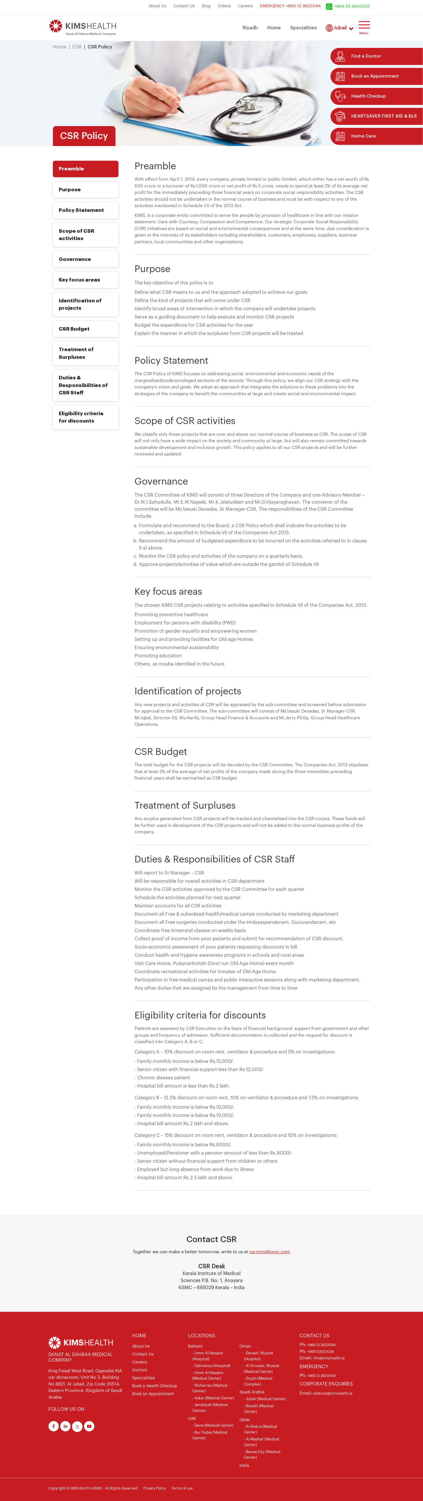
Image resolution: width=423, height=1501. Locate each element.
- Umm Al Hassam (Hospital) (207, 1356)
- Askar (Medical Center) (213, 1398)
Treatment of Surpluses (76, 353)
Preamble (71, 168)
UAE (192, 1419)
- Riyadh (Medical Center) (258, 1409)
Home (274, 28)
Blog (206, 6)
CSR (77, 47)
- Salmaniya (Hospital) (211, 1366)
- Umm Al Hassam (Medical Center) (207, 1376)
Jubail (340, 28)
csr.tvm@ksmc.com (269, 1252)
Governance (75, 259)
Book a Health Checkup (154, 1386)
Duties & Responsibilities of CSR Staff (83, 385)
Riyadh (250, 28)
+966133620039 (320, 1351)
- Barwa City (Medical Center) (262, 1455)
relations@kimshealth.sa (332, 1393)
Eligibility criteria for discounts (81, 417)
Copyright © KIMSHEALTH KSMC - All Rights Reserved (92, 1488)
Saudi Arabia (251, 1392)
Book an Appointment (153, 1394)
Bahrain (195, 1346)
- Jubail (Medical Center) (265, 1399)
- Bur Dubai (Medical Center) (209, 1435)
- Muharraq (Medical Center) (209, 1388)
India (244, 1466)
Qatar (244, 1420)
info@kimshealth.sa (329, 1358)
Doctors (139, 1370)
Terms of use (182, 1488)
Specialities (303, 28)
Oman (245, 1346)
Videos (224, 6)
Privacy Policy (154, 1488)
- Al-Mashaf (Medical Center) (261, 1442)
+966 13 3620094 (321, 1345)
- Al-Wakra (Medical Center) (260, 1429)
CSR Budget (74, 328)
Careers (245, 6)
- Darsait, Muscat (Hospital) (258, 1356)
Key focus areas (79, 279)
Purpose (70, 189)
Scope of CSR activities (76, 235)
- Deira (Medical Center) (212, 1425)
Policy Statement (81, 210)
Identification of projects (80, 304)
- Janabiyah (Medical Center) (210, 1408)
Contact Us (184, 6)
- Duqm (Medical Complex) (258, 1381)
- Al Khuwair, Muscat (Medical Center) (261, 1368)
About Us (157, 6)
